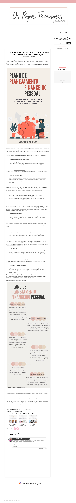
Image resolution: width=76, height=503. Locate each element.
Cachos (62, 76)
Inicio (32, 1)
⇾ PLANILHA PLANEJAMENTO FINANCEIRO (27, 396)
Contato (42, 1)
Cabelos (62, 74)
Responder (15, 446)
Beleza (63, 72)
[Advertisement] (27, 39)
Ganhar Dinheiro (18, 411)
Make (63, 82)
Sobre (37, 1)
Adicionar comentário (42, 448)
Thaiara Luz (18, 438)
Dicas (13, 411)
